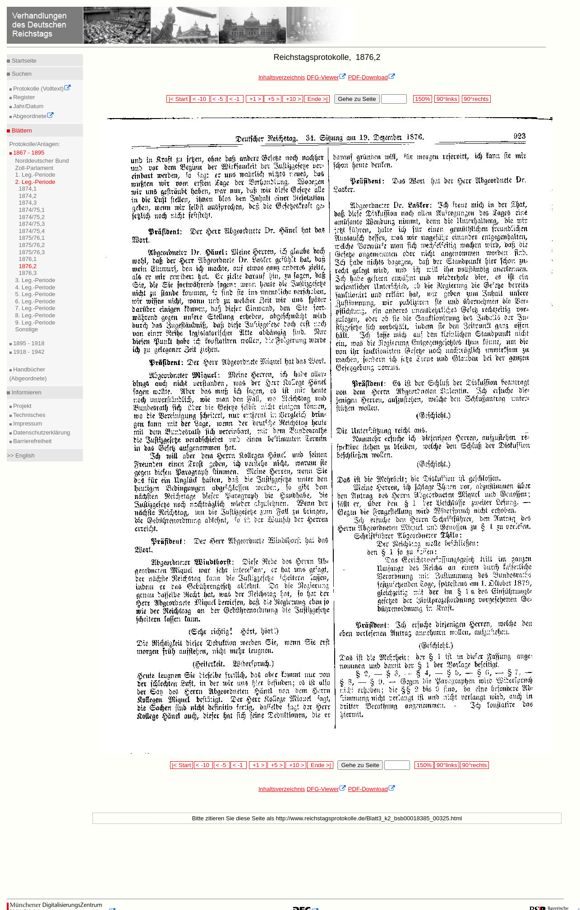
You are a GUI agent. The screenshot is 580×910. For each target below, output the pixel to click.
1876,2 (28, 266)
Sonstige (26, 329)
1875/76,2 (32, 245)
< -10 (200, 99)
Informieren (25, 392)
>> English (20, 455)
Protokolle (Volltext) (42, 88)
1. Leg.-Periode (35, 174)
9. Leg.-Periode (35, 322)
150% (423, 99)
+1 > (254, 99)
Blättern (21, 130)
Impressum (27, 423)
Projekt (22, 405)
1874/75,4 (32, 231)
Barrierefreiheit (32, 441)
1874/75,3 (32, 223)
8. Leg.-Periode (35, 315)
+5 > (272, 99)
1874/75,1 (32, 209)
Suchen (21, 73)
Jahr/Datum (28, 106)
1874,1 (28, 188)
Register (23, 97)
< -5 (218, 99)
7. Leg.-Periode (35, 308)
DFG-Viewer (326, 77)
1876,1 (28, 259)
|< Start (178, 99)
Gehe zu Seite (357, 99)
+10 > (293, 99)
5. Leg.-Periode (35, 294)
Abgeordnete (33, 116)
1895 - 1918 (28, 343)
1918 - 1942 (28, 351)
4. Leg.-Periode (35, 287)
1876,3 (28, 273)
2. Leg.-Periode (35, 181)
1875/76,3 (32, 252)
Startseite (23, 60)
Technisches (29, 415)
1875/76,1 (32, 237)
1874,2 (28, 195)
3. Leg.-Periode (35, 280)
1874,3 (28, 202)
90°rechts (476, 99)
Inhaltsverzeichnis (281, 77)
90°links (447, 99)
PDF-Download (372, 77)
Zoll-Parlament (34, 168)
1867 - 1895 (28, 152)
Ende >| (317, 99)
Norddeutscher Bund (42, 160)
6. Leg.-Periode (35, 301)
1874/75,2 (32, 217)
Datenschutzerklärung (41, 432)
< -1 (235, 99)
